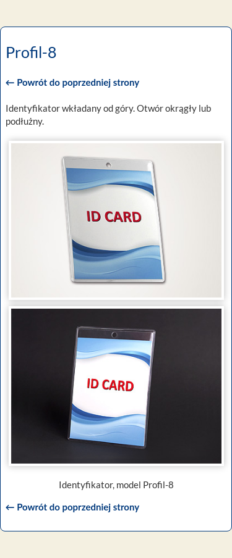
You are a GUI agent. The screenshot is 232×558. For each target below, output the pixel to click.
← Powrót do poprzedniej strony (73, 82)
